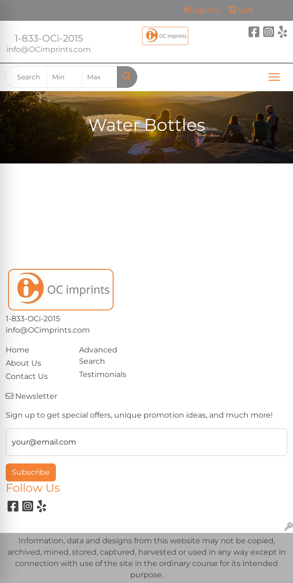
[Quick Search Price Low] (64, 77)
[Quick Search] (26, 77)
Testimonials (102, 374)
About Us (23, 363)
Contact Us (27, 376)
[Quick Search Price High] (99, 77)
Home (17, 349)
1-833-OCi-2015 (49, 38)
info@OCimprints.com (49, 49)
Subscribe (31, 472)
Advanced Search (98, 355)
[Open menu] (274, 77)
